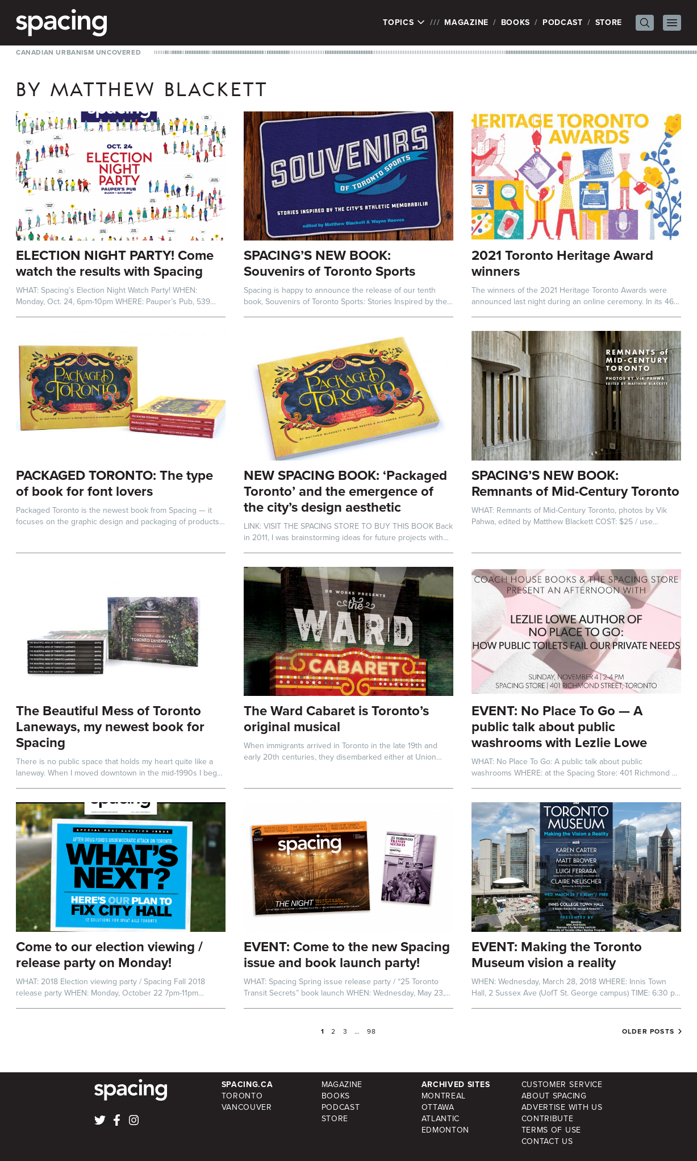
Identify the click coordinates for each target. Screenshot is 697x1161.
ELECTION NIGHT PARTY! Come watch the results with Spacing (115, 263)
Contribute (547, 1119)
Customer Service (562, 1084)
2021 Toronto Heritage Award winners (562, 263)
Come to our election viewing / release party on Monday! (109, 954)
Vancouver (247, 1107)
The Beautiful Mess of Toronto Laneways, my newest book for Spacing (110, 726)
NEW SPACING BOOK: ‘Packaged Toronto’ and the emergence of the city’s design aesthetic (345, 491)
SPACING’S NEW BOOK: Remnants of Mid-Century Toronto (575, 483)
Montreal (443, 1096)
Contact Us (547, 1141)
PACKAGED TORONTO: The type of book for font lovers (114, 483)
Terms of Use (551, 1130)
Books (516, 22)
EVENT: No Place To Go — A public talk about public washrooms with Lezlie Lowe (559, 726)
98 (371, 1031)
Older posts (648, 1031)
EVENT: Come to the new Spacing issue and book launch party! (347, 954)
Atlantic (440, 1119)
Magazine (466, 22)
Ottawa (437, 1107)
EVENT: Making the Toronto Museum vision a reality (556, 954)
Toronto (242, 1096)
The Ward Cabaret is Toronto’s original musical (336, 718)
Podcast (562, 22)
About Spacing (554, 1096)
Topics (404, 22)
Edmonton (445, 1130)
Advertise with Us (562, 1107)
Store (609, 22)
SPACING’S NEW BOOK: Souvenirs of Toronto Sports (329, 263)
